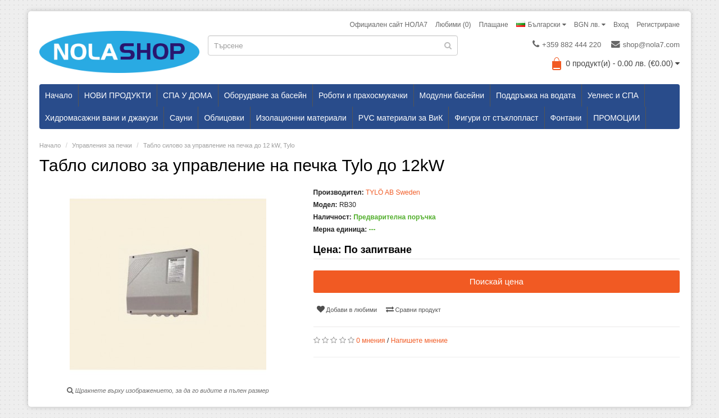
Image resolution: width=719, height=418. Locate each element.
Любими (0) (453, 25)
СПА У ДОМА (187, 95)
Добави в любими (347, 309)
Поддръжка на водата (536, 95)
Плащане (493, 25)
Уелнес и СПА (613, 95)
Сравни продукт (413, 309)
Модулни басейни (452, 95)
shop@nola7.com (645, 44)
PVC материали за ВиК (400, 117)
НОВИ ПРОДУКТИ (117, 95)
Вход (621, 25)
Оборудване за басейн (265, 95)
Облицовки (224, 117)
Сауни (181, 117)
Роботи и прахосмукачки (363, 95)
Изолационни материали (301, 117)
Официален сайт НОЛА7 (388, 25)
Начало (58, 95)
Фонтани (566, 117)
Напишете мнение (419, 340)
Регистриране (658, 25)
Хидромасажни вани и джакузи (101, 117)
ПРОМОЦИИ (616, 117)
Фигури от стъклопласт (496, 117)
